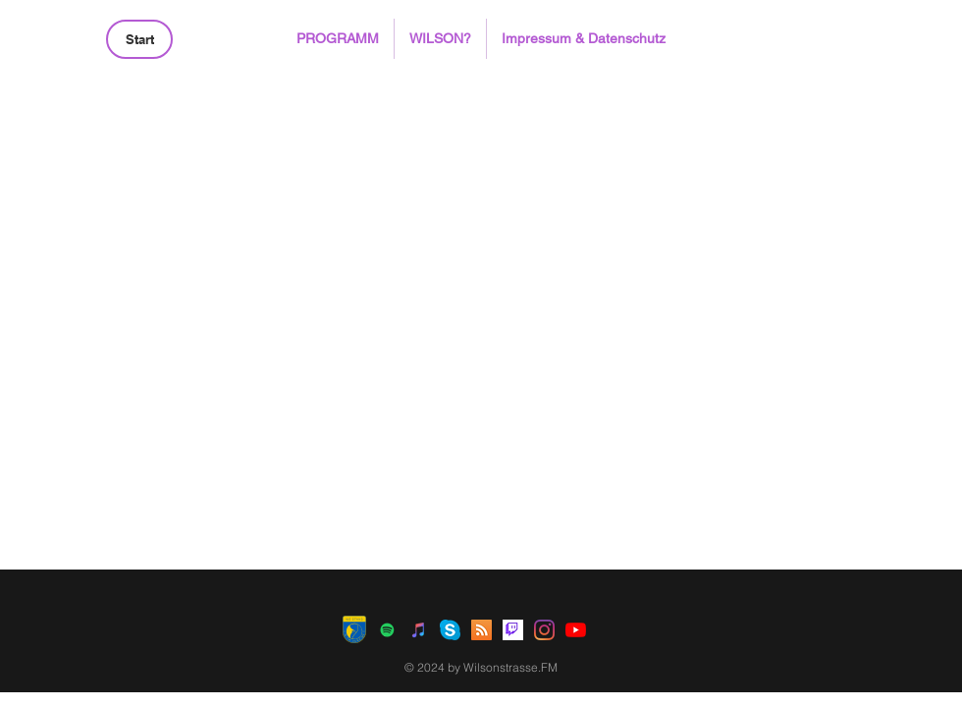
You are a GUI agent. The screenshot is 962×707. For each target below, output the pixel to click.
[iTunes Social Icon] (418, 630)
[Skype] (450, 630)
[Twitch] (513, 630)
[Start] (139, 39)
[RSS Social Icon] (481, 630)
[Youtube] (575, 630)
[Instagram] (544, 630)
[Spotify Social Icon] (387, 630)
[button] (338, 39)
